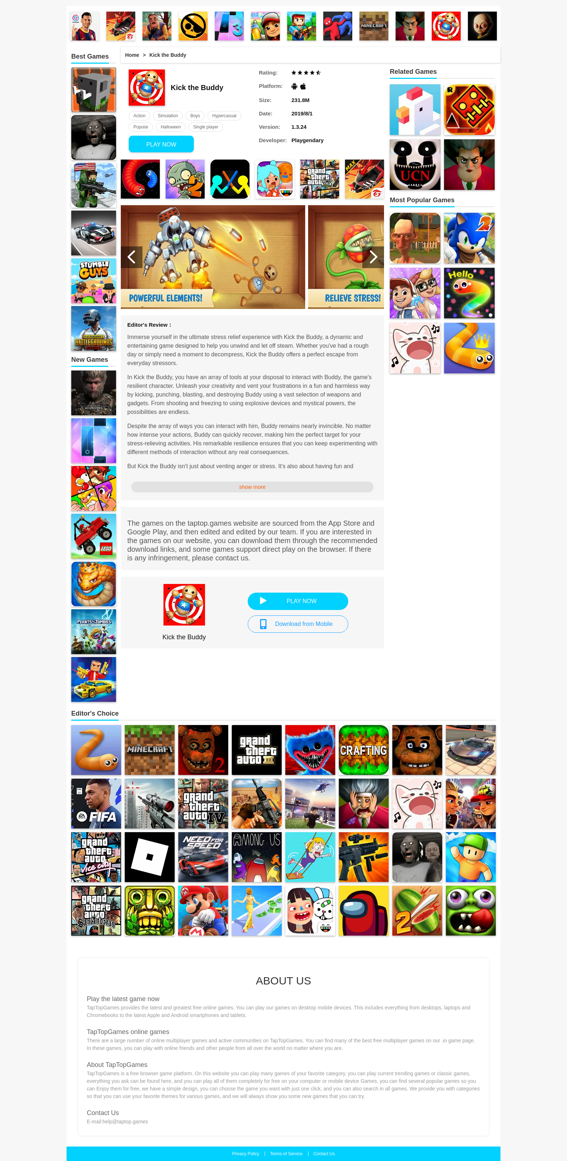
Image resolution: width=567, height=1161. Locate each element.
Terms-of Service (286, 1153)
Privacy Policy (245, 1153)
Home (132, 55)
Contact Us (324, 1153)
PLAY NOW (161, 144)
